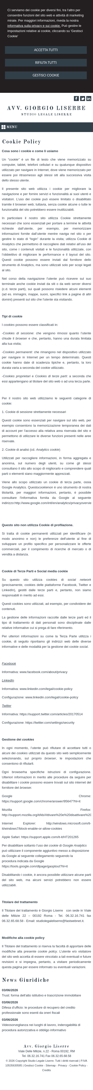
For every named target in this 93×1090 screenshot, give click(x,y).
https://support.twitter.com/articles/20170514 (51, 714)
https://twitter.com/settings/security (49, 722)
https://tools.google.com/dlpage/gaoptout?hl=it (35, 866)
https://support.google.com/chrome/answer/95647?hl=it (41, 801)
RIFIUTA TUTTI (46, 63)
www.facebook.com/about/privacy (43, 672)
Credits (46, 1070)
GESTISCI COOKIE (45, 75)
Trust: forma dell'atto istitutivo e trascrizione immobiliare (41, 995)
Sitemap (51, 1065)
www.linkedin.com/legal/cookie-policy (46, 689)
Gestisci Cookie (33, 1065)
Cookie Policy (77, 1065)
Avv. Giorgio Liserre (46, 108)
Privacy (62, 1065)
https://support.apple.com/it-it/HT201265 (50, 837)
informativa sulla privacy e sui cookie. (34, 26)
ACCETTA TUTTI (46, 50)
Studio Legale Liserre (46, 114)
